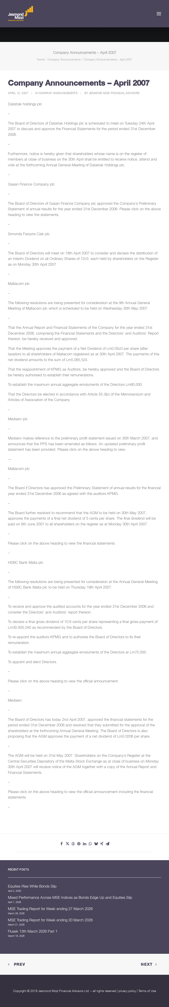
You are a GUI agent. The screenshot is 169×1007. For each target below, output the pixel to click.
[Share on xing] (101, 843)
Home (40, 59)
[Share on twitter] (67, 843)
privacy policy (127, 991)
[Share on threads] (73, 843)
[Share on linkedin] (84, 843)
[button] (159, 13)
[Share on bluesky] (96, 843)
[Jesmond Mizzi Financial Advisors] (20, 13)
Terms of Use (147, 991)
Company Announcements (64, 59)
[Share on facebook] (61, 843)
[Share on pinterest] (78, 843)
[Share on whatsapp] (90, 843)
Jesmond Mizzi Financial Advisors (114, 93)
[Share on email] (107, 843)
